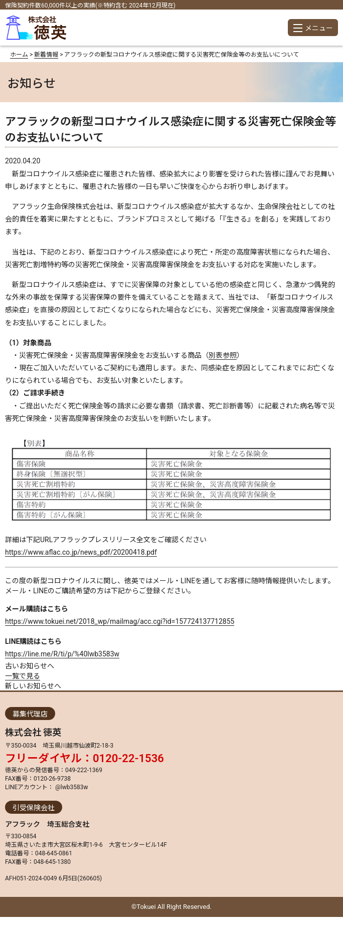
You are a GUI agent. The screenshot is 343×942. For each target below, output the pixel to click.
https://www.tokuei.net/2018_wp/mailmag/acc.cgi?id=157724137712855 (119, 621)
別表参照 (223, 355)
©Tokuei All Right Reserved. (171, 906)
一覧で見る (22, 676)
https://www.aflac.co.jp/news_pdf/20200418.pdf (81, 552)
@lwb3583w (71, 787)
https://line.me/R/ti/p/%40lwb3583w (62, 654)
